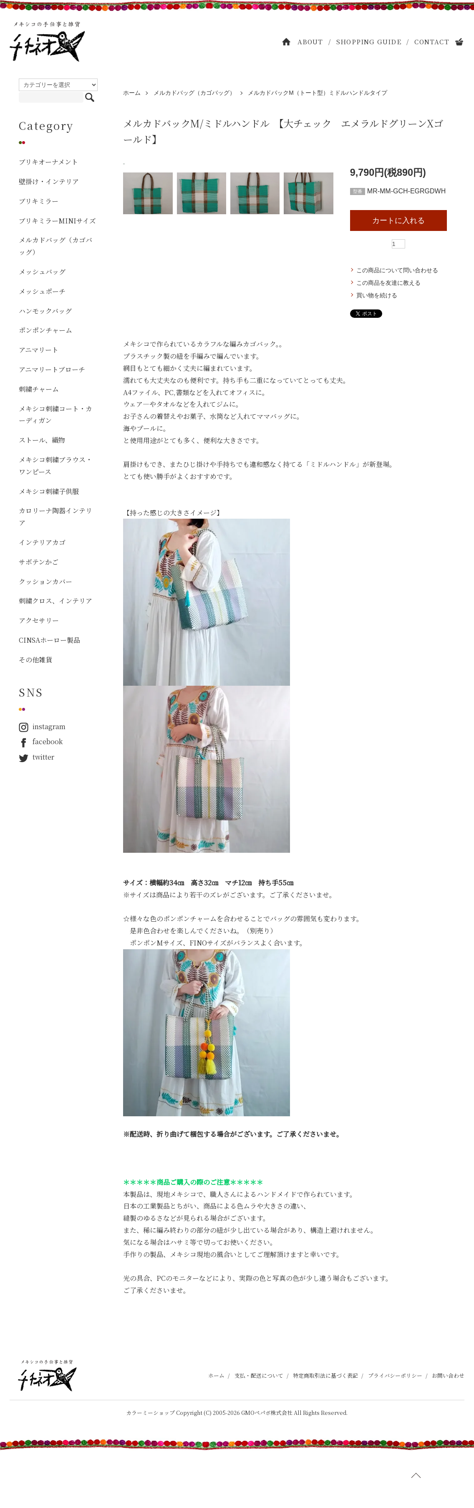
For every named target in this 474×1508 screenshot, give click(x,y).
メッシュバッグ (42, 271)
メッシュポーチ (42, 291)
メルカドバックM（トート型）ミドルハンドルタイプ (317, 92)
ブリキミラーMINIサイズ (57, 221)
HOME (286, 41)
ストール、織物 (42, 440)
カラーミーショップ (150, 1470)
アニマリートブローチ (52, 369)
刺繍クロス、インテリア (55, 601)
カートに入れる (398, 220)
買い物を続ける (376, 295)
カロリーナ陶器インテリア (55, 516)
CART (459, 41)
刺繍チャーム (39, 389)
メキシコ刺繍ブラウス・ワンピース (55, 465)
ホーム (132, 92)
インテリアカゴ (42, 542)
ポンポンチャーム (45, 330)
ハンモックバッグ (45, 311)
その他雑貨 (35, 659)
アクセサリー (39, 620)
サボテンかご (38, 562)
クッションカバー (45, 581)
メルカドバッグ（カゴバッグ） (194, 92)
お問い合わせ (448, 1433)
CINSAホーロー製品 (49, 640)
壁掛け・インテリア (49, 181)
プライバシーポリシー (395, 1433)
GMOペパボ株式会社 (266, 1470)
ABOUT (310, 41)
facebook (41, 742)
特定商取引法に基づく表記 (325, 1433)
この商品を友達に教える (388, 282)
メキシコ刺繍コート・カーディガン (55, 415)
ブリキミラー (38, 201)
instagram (42, 727)
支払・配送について (258, 1433)
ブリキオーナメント (48, 162)
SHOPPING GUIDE (368, 41)
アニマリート (38, 350)
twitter (36, 757)
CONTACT (431, 41)
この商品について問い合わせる (397, 270)
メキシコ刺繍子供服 (49, 491)
